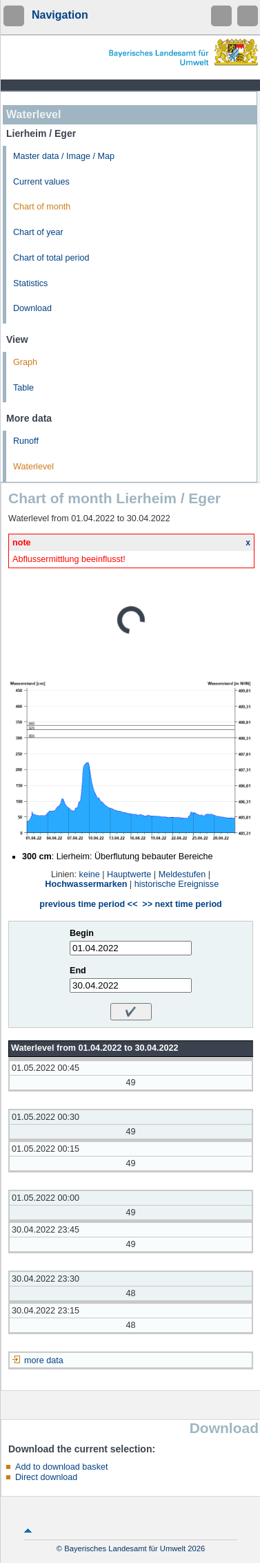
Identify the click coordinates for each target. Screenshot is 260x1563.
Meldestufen (182, 874)
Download (32, 308)
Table (23, 388)
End (78, 970)
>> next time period (181, 904)
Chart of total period (51, 258)
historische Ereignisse (176, 884)
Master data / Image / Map (63, 156)
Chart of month (41, 207)
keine (89, 874)
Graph (25, 362)
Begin (82, 933)
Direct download (46, 1477)
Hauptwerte (129, 874)
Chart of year (38, 232)
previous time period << (88, 904)
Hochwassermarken (86, 884)
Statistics (30, 283)
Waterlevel (33, 466)
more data (43, 1360)
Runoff (26, 441)
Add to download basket (61, 1467)
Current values (41, 182)
